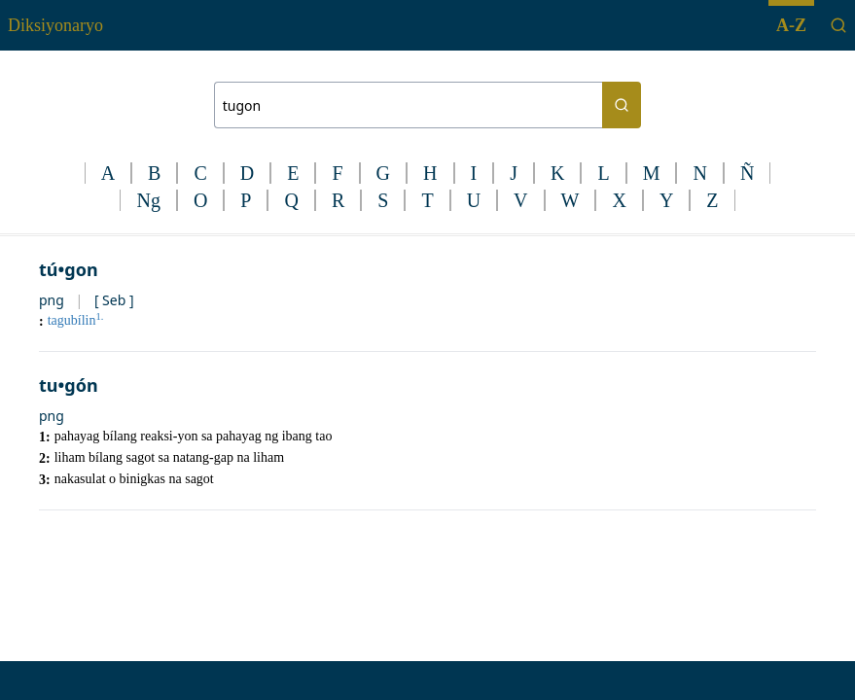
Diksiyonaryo (55, 25)
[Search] (838, 25)
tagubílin (76, 320)
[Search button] (621, 105)
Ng (148, 200)
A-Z (791, 25)
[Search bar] (408, 105)
